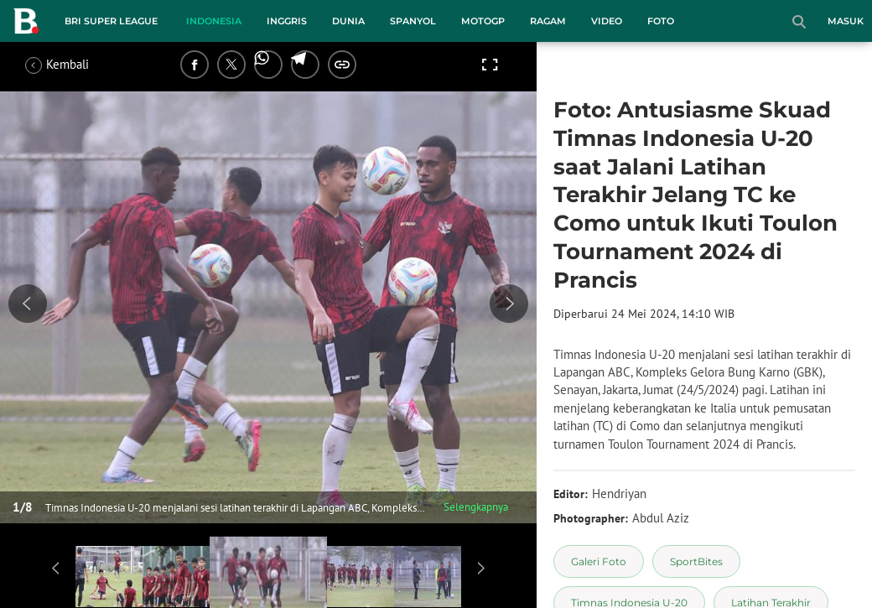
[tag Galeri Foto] (598, 561)
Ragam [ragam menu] (548, 21)
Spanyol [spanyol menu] (413, 21)
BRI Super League (111, 21)
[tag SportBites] (696, 561)
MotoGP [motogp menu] (483, 21)
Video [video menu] (606, 21)
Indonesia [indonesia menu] (213, 21)
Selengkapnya (476, 507)
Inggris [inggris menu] (287, 21)
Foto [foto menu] (660, 21)
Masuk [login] (846, 21)
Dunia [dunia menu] (348, 21)
